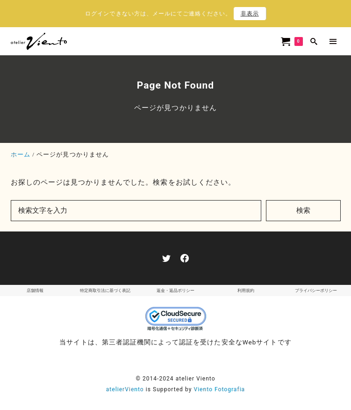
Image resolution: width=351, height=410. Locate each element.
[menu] (333, 41)
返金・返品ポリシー (175, 290)
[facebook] (184, 258)
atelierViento (125, 389)
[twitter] (166, 258)
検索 (303, 210)
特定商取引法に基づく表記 (105, 290)
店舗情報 (35, 290)
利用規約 (245, 290)
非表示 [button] (250, 13)
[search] (314, 41)
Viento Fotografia (219, 389)
